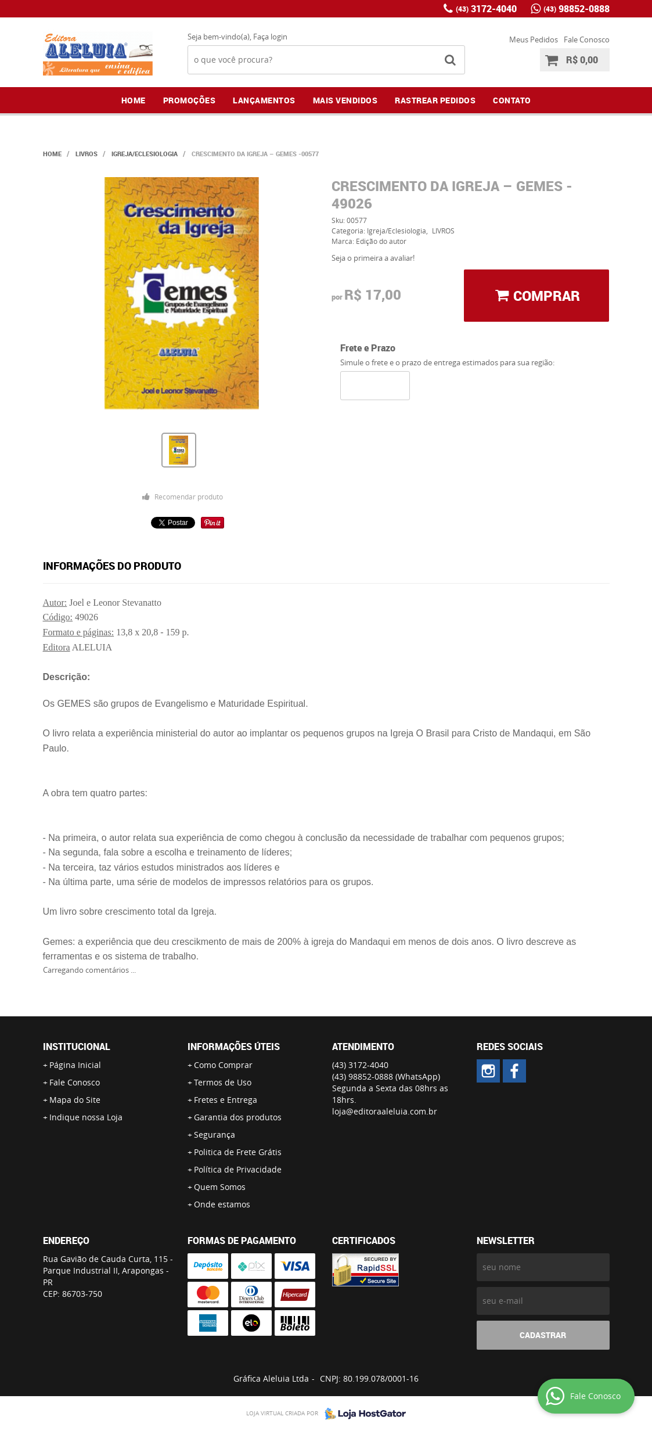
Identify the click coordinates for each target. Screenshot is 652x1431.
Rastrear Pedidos (435, 100)
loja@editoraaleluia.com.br (384, 1111)
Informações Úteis (234, 1046)
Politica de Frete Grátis (238, 1151)
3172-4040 (486, 8)
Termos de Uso (222, 1082)
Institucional (76, 1046)
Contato (512, 100)
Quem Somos (220, 1186)
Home (133, 100)
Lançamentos (264, 100)
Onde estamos (222, 1204)
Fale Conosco (587, 39)
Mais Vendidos (345, 100)
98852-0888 (576, 8)
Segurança (214, 1134)
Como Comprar (223, 1064)
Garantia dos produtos (238, 1117)
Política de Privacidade (238, 1169)
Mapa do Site (74, 1099)
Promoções (189, 100)
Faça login (270, 36)
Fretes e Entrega (225, 1099)
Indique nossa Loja (86, 1117)
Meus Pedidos (533, 39)
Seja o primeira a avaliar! (373, 258)
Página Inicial (75, 1064)
